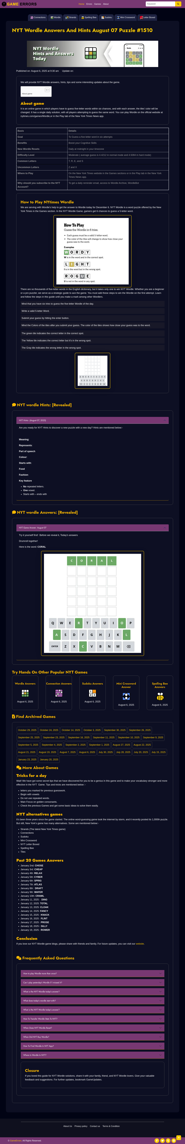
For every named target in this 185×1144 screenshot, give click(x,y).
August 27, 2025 (121, 745)
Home (81, 4)
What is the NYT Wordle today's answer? (41, 991)
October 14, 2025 (71, 730)
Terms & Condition (111, 1126)
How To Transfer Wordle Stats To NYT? (40, 1018)
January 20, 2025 (49, 759)
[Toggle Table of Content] (46, 90)
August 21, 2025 (26, 752)
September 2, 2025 (76, 745)
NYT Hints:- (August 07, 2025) (32, 420)
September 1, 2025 (99, 745)
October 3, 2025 (92, 730)
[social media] (157, 1140)
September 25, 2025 (29, 737)
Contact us (95, 1126)
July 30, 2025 (106, 752)
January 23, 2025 (27, 759)
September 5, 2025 (28, 745)
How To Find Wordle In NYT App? (38, 1046)
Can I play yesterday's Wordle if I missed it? (42, 982)
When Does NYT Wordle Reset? (37, 1027)
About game (27, 94)
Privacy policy (81, 1126)
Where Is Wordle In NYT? (34, 1055)
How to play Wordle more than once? (40, 973)
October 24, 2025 (49, 730)
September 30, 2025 (115, 730)
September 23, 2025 (53, 737)
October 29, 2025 (27, 730)
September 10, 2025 (128, 737)
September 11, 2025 (103, 737)
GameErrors (15, 1141)
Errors (89, 4)
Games (97, 4)
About (106, 4)
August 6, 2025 (87, 752)
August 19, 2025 (47, 752)
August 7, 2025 (68, 752)
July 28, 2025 (123, 752)
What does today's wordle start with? (39, 1000)
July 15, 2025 (159, 752)
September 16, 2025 (79, 737)
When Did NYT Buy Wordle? (36, 1036)
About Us (67, 1126)
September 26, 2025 (140, 730)
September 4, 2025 (52, 745)
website (140, 943)
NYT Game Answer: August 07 (32, 527)
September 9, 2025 (153, 737)
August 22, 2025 (142, 745)
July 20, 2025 (141, 752)
